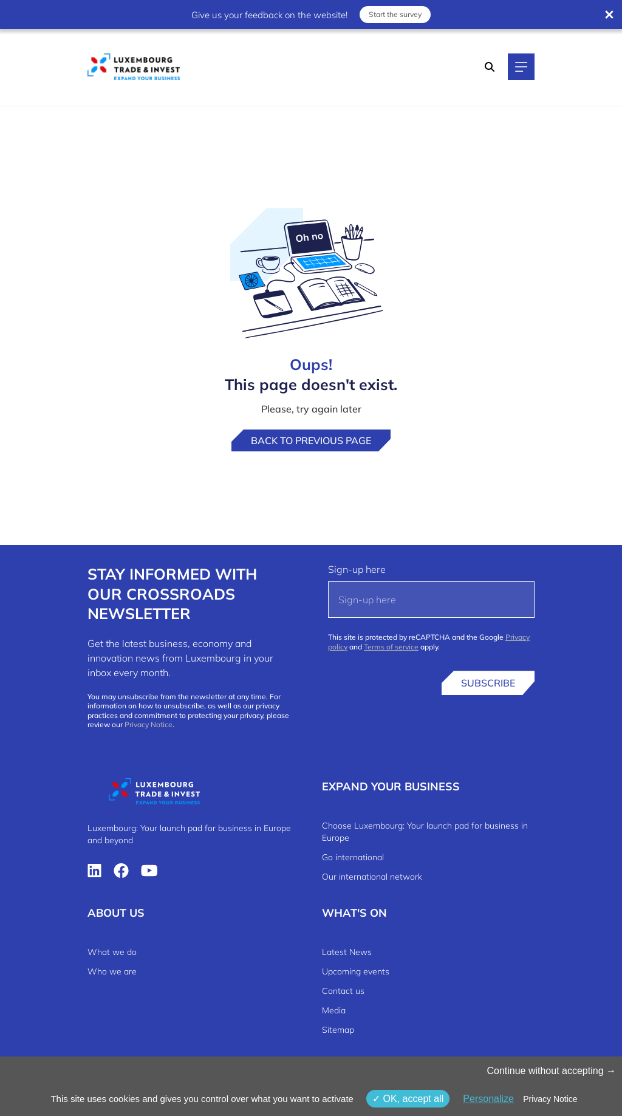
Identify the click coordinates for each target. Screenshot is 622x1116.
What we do (112, 952)
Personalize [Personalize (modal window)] (488, 1099)
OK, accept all (407, 1099)
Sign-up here (357, 569)
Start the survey (395, 14)
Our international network (372, 876)
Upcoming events (355, 971)
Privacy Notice (149, 724)
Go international (353, 857)
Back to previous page (311, 440)
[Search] (490, 67)
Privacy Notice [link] (550, 1099)
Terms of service (391, 646)
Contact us (343, 990)
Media (334, 1010)
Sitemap (338, 1029)
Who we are (112, 971)
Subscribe (488, 683)
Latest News (347, 952)
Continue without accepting (551, 1071)
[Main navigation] (521, 66)
